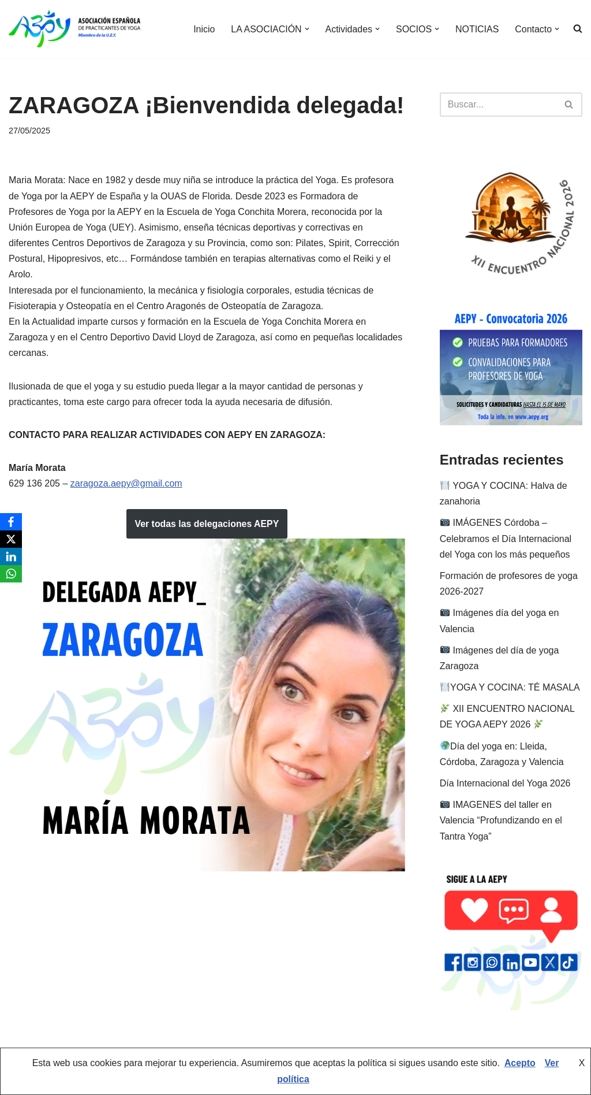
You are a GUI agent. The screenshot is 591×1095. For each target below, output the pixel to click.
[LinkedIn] (11, 556)
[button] (306, 29)
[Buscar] (498, 104)
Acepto (520, 1064)
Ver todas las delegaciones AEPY (206, 524)
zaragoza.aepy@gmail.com (126, 483)
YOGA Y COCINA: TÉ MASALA (510, 687)
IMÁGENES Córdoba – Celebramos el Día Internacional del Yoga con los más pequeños (506, 538)
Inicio (203, 29)
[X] (11, 539)
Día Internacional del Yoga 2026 (505, 783)
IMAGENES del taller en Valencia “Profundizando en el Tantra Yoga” (501, 820)
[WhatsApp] (11, 573)
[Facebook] (11, 521)
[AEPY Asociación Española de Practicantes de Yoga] (74, 28)
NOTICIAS (477, 29)
